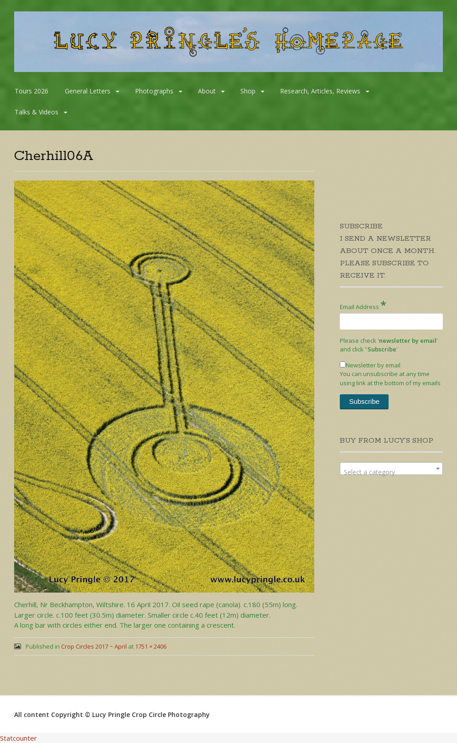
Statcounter (18, 738)
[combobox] (391, 468)
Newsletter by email (370, 365)
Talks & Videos (36, 112)
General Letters (87, 91)
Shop (247, 91)
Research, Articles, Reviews (320, 91)
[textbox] (391, 472)
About (207, 91)
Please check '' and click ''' (389, 345)
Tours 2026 (31, 91)
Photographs (154, 91)
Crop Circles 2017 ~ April (94, 646)
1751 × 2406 (150, 646)
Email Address (363, 304)
